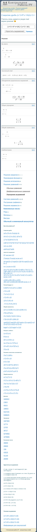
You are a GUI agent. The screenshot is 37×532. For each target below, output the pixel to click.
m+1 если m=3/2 (10, 266)
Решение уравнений (21, 8)
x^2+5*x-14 (8, 358)
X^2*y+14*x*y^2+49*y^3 (12, 380)
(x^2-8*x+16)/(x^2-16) (6, 11)
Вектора (7, 218)
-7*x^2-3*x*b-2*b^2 (10, 304)
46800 (6, 443)
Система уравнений (11, 199)
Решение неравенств (11, 205)
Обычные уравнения (14, 188)
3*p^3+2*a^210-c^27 (11, 383)
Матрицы (7, 215)
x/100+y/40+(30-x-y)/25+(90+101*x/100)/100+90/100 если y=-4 (17, 281)
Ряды (6, 212)
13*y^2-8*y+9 (8, 300)
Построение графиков (12, 202)
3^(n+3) (6, 349)
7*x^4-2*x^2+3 (9, 294)
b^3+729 (7, 362)
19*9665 (7, 437)
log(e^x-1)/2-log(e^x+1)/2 (12, 327)
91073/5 (6, 412)
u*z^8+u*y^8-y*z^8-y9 (11, 390)
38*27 (6, 430)
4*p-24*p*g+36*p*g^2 (11, 368)
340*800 (7, 421)
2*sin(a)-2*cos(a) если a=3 (13, 258)
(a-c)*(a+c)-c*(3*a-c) (11, 343)
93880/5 (6, 415)
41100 (6, 456)
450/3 (6, 405)
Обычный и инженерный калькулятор (19, 221)
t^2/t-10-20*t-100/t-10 (11, 319)
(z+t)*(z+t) (7, 333)
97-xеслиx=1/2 (9, 255)
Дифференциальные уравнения (18, 191)
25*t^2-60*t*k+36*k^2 (11, 365)
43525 (6, 452)
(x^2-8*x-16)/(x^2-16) (11, 516)
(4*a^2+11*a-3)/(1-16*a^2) (13, 236)
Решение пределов (11, 175)
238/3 (6, 402)
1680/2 (6, 409)
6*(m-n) (6, 337)
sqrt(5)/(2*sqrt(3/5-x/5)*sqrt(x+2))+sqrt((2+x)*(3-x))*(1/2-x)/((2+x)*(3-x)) (19, 323)
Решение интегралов (11, 181)
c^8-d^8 (6, 387)
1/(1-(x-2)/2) (8, 246)
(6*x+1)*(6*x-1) (9, 340)
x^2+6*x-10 (8, 297)
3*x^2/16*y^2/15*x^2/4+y (12, 316)
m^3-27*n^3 (8, 377)
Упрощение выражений (7, 9)
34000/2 (6, 399)
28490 (6, 459)
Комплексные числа (11, 209)
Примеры (29, 31)
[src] (33, 44)
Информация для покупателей (15, 525)
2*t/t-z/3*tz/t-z (8, 313)
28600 (6, 446)
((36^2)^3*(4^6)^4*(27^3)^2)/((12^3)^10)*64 (19, 243)
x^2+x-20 (7, 291)
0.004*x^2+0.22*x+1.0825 (13, 288)
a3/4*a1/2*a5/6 (9, 249)
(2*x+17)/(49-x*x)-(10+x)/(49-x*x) (15, 310)
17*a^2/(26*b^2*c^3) (11, 240)
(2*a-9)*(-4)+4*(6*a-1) (11, 346)
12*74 (6, 424)
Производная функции (12, 178)
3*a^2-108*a (8, 355)
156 (5, 449)
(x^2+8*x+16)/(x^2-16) (11, 519)
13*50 (6, 427)
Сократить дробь (19, 9)
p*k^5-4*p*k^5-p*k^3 (11, 371)
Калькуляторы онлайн (9, 8)
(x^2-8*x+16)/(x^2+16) (11, 522)
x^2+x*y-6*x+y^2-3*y (11, 393)
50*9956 (7, 434)
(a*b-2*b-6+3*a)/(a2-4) (11, 233)
